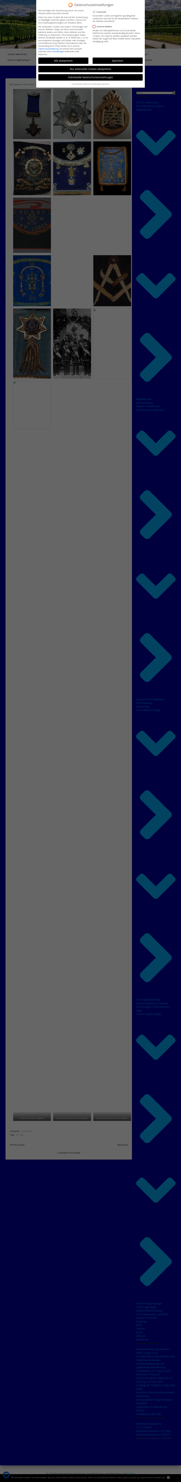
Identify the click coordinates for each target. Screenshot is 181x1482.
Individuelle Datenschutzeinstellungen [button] (90, 77)
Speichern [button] (117, 60)
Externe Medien (103, 26)
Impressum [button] (105, 84)
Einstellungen (58, 51)
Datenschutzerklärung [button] (92, 84)
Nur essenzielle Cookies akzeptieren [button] (90, 68)
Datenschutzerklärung (48, 48)
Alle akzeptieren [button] (63, 60)
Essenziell (100, 11)
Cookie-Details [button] (77, 84)
